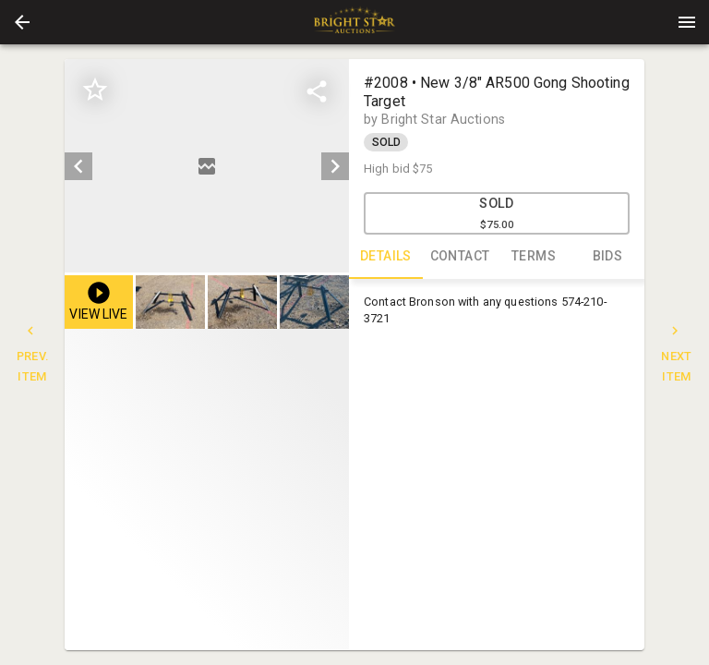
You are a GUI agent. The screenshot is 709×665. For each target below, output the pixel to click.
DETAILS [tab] (386, 257)
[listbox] (207, 165)
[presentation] (354, 22)
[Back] (22, 22)
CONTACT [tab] (460, 257)
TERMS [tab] (534, 257)
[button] (22, 22)
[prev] (78, 166)
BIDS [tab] (607, 257)
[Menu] (687, 22)
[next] (335, 166)
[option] (207, 165)
